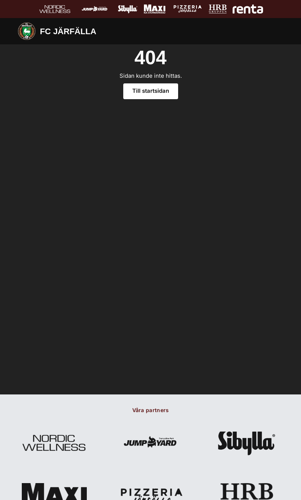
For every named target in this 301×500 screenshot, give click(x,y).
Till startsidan (150, 94)
